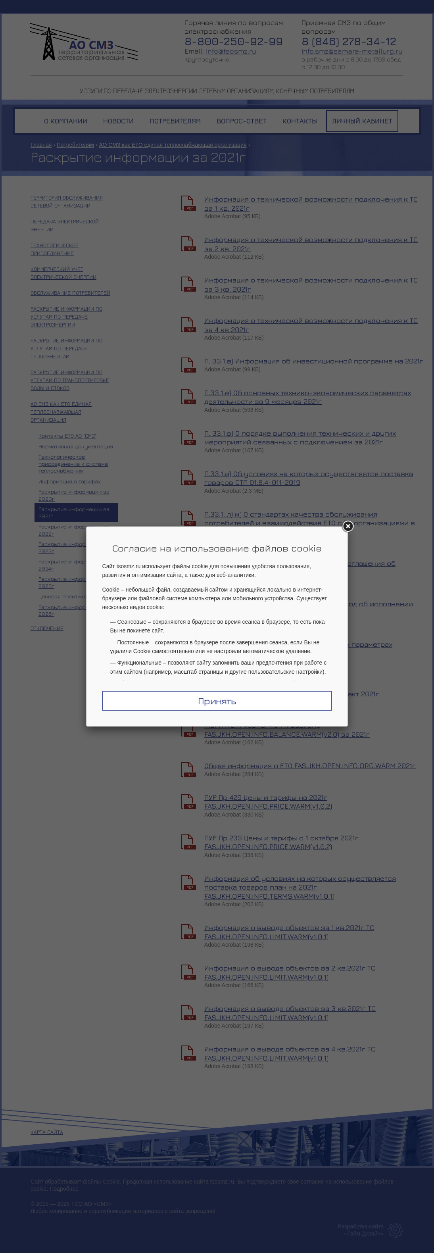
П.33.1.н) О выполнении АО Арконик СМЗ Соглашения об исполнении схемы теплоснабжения (300, 568)
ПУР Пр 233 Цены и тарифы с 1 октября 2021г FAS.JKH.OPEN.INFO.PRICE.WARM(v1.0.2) (281, 842)
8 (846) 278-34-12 (348, 41)
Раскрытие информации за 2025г (73, 582)
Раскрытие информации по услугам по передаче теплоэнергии (66, 348)
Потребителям (75, 145)
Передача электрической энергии (65, 225)
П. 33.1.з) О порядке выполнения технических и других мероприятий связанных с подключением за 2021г (300, 437)
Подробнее (64, 1189)
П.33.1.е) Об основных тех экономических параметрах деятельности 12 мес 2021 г (298, 648)
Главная (41, 145)
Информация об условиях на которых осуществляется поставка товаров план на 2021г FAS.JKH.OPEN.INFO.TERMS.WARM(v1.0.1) (300, 887)
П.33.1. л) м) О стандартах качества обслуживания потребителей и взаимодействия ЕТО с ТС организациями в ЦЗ (309, 523)
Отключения (47, 628)
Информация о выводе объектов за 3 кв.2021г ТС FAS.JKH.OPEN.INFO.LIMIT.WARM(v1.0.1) (290, 1013)
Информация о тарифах (69, 481)
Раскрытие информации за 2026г (73, 610)
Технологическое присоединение (55, 249)
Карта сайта (47, 1131)
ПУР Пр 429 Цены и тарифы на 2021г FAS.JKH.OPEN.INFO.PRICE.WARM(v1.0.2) (268, 802)
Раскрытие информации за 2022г (73, 530)
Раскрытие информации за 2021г (73, 512)
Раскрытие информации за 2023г (73, 547)
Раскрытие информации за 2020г (73, 495)
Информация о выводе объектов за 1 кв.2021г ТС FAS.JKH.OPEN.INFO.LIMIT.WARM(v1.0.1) (289, 932)
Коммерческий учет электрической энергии (63, 272)
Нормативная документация (75, 446)
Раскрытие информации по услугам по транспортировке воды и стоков (70, 380)
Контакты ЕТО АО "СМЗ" (67, 435)
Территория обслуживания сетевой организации (67, 201)
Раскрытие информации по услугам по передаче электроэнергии (66, 316)
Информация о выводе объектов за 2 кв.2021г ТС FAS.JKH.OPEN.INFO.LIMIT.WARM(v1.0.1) (289, 972)
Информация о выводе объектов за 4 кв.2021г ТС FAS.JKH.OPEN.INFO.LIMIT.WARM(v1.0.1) (289, 1053)
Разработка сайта (361, 1226)
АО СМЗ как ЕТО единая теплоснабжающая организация (172, 145)
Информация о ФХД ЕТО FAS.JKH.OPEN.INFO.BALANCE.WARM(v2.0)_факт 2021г (291, 689)
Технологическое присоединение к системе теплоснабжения (73, 463)
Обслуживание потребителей (70, 292)
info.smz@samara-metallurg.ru (352, 51)
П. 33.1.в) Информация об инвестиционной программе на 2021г (313, 361)
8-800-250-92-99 (233, 41)
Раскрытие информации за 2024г (73, 565)
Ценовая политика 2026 (70, 596)
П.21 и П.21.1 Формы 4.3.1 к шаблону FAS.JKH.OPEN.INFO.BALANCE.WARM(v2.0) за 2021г (287, 729)
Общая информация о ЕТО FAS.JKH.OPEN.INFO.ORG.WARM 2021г (310, 765)
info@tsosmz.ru (231, 51)
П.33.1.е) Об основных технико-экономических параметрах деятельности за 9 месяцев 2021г (307, 397)
